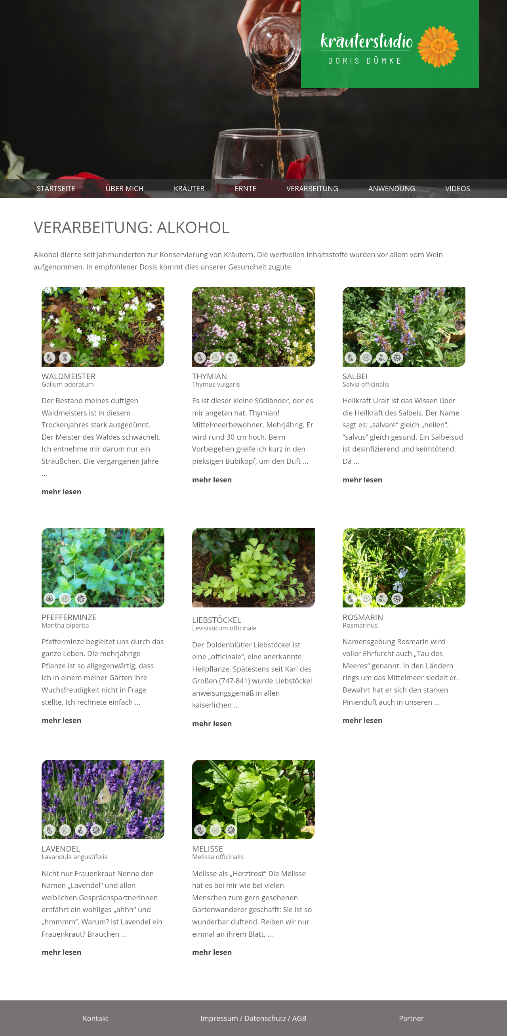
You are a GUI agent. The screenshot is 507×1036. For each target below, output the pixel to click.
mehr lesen (62, 491)
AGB (299, 1018)
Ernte (246, 188)
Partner (411, 1018)
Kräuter (189, 188)
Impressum (219, 1018)
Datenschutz (265, 1018)
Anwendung (391, 188)
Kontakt (96, 1018)
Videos (457, 188)
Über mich (124, 188)
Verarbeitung (312, 188)
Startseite (56, 188)
